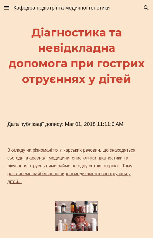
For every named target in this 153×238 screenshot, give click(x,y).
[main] (76, 55)
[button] (6, 7)
